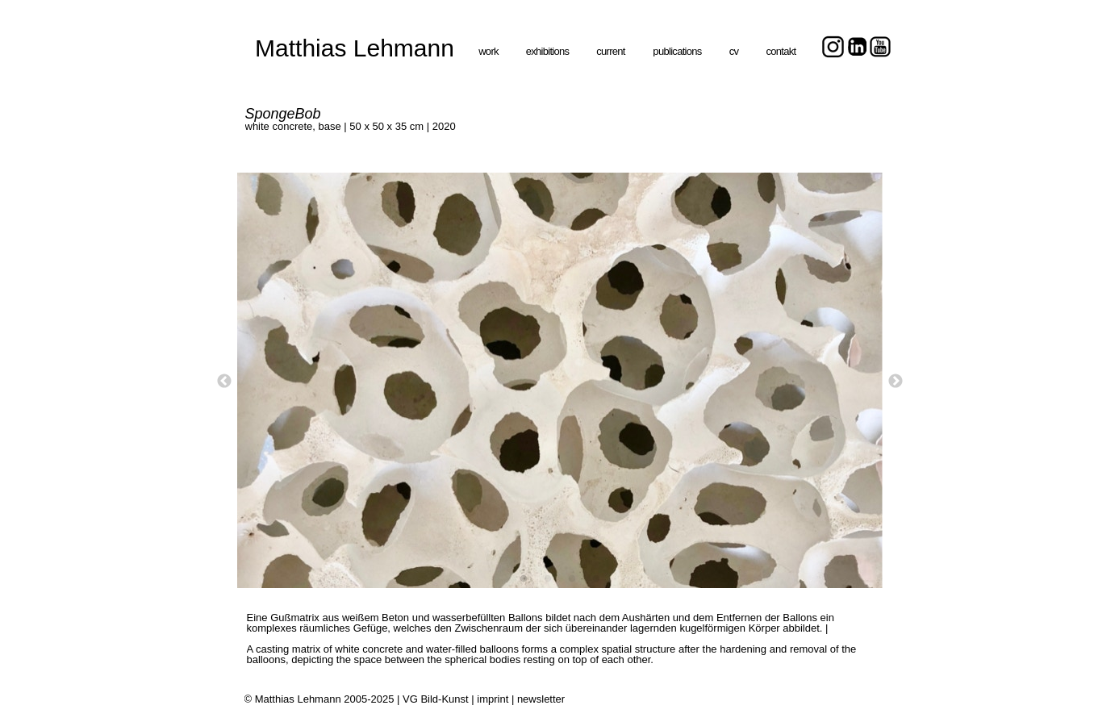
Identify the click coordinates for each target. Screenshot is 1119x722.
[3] (572, 578)
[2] (548, 578)
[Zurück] (224, 381)
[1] (524, 578)
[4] (596, 578)
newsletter (541, 699)
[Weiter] (895, 381)
